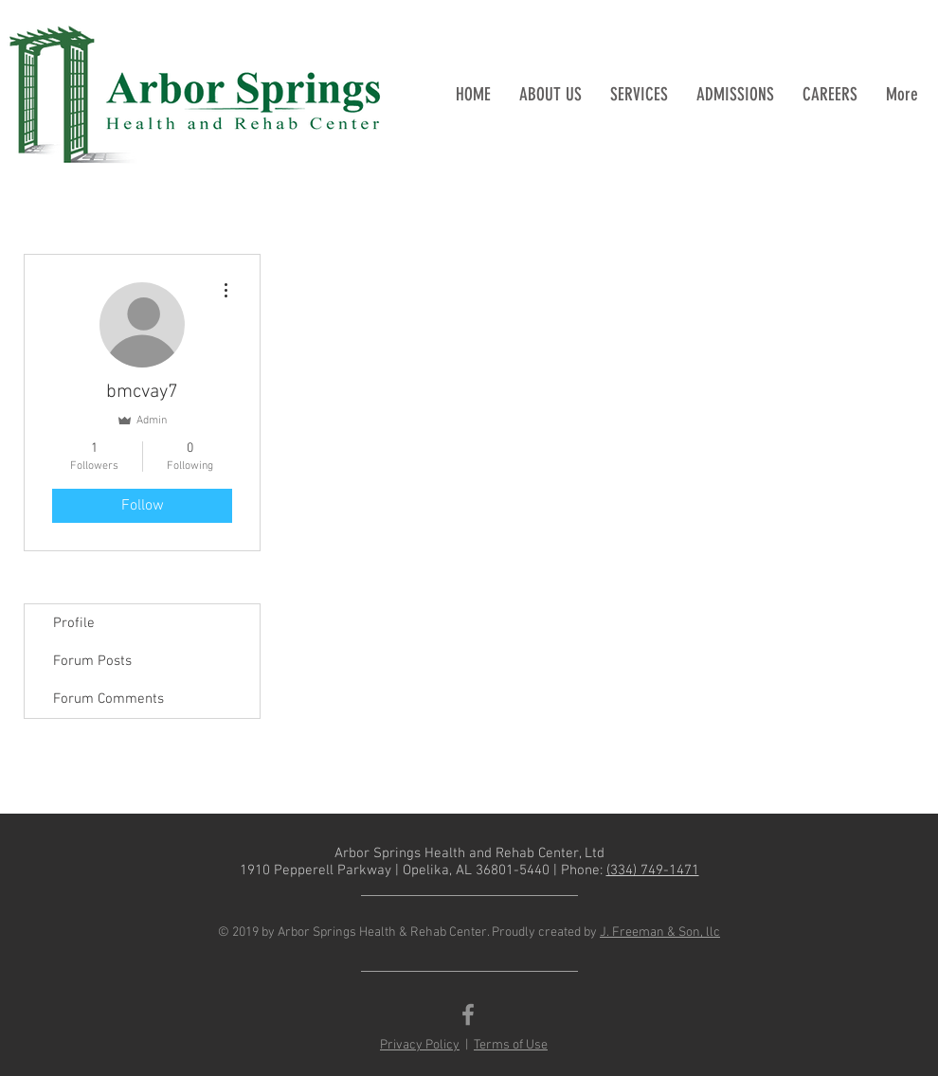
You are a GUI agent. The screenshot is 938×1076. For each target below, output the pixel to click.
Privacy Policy (420, 1045)
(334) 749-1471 (652, 870)
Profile (74, 623)
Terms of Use (511, 1045)
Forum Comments (108, 699)
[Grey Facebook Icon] (468, 1014)
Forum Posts (92, 661)
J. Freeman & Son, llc (660, 932)
